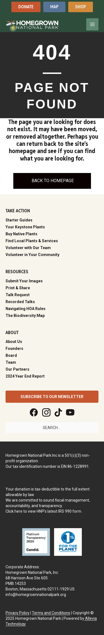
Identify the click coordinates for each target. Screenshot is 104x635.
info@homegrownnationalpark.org (36, 594)
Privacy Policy (17, 613)
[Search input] (52, 427)
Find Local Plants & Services (32, 241)
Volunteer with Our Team (28, 248)
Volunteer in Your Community (32, 254)
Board (11, 355)
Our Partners (17, 369)
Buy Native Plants (21, 234)
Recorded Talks (20, 302)
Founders (14, 348)
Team (11, 362)
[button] (25, 7)
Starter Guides (19, 220)
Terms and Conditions (51, 613)
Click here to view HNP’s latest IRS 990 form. (44, 511)
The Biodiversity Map (25, 315)
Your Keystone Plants (25, 227)
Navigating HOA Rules (25, 308)
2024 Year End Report (25, 376)
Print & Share (18, 288)
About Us (14, 341)
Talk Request (18, 295)
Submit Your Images (24, 281)
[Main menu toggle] (92, 24)
